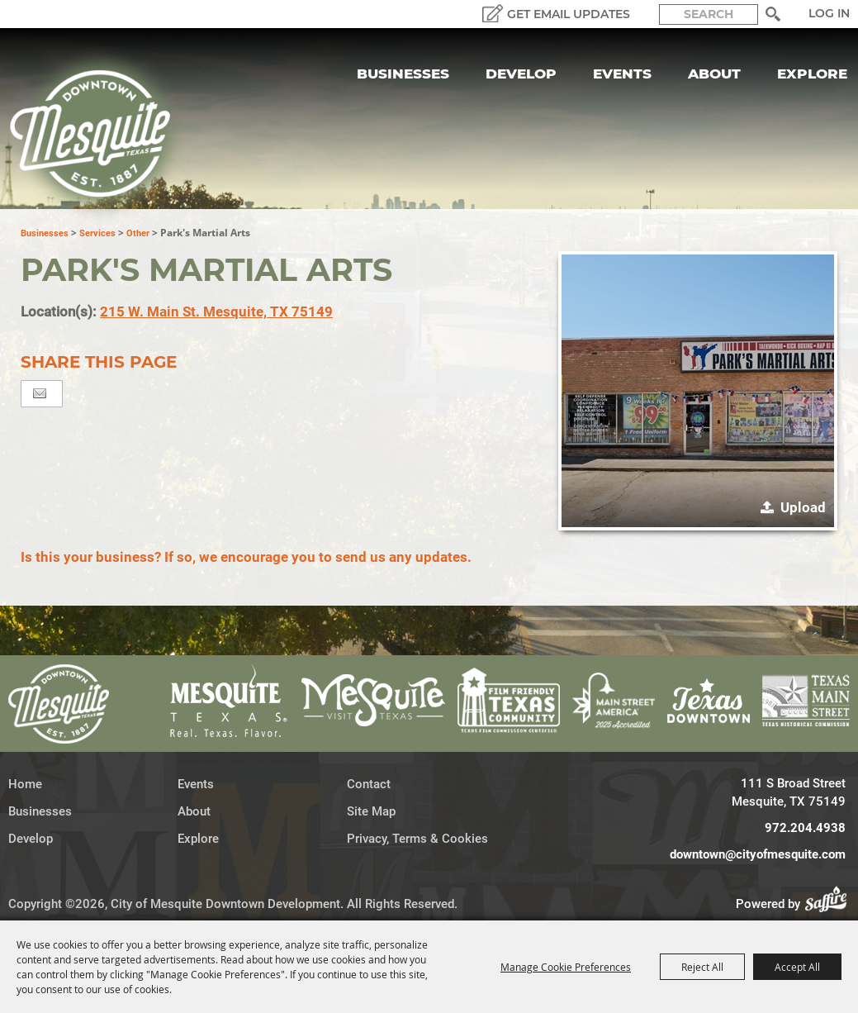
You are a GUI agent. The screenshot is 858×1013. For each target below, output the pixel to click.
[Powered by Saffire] (830, 903)
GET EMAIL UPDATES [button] (568, 14)
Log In (829, 13)
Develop (521, 73)
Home (25, 784)
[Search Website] (708, 14)
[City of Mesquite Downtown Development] (100, 133)
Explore (812, 73)
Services (97, 233)
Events (622, 73)
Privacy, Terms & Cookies (417, 838)
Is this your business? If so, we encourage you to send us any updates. (246, 557)
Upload (803, 507)
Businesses (403, 73)
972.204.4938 (805, 827)
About (714, 73)
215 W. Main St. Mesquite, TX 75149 (216, 311)
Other (137, 233)
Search (772, 14)
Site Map (371, 811)
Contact (369, 784)
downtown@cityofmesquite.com (758, 854)
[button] (697, 390)
